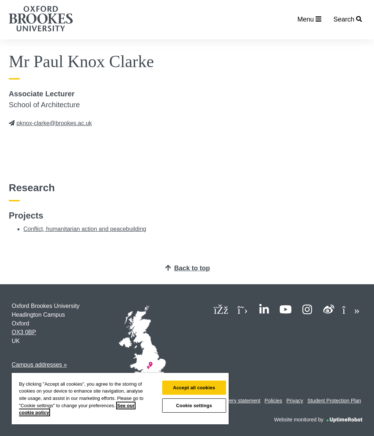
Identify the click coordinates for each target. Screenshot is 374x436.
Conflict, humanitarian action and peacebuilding (84, 229)
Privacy (294, 401)
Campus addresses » (39, 365)
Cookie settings (194, 405)
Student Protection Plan (334, 401)
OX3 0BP (24, 332)
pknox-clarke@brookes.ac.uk (50, 123)
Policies (273, 401)
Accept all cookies (194, 387)
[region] (120, 398)
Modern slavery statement (231, 401)
